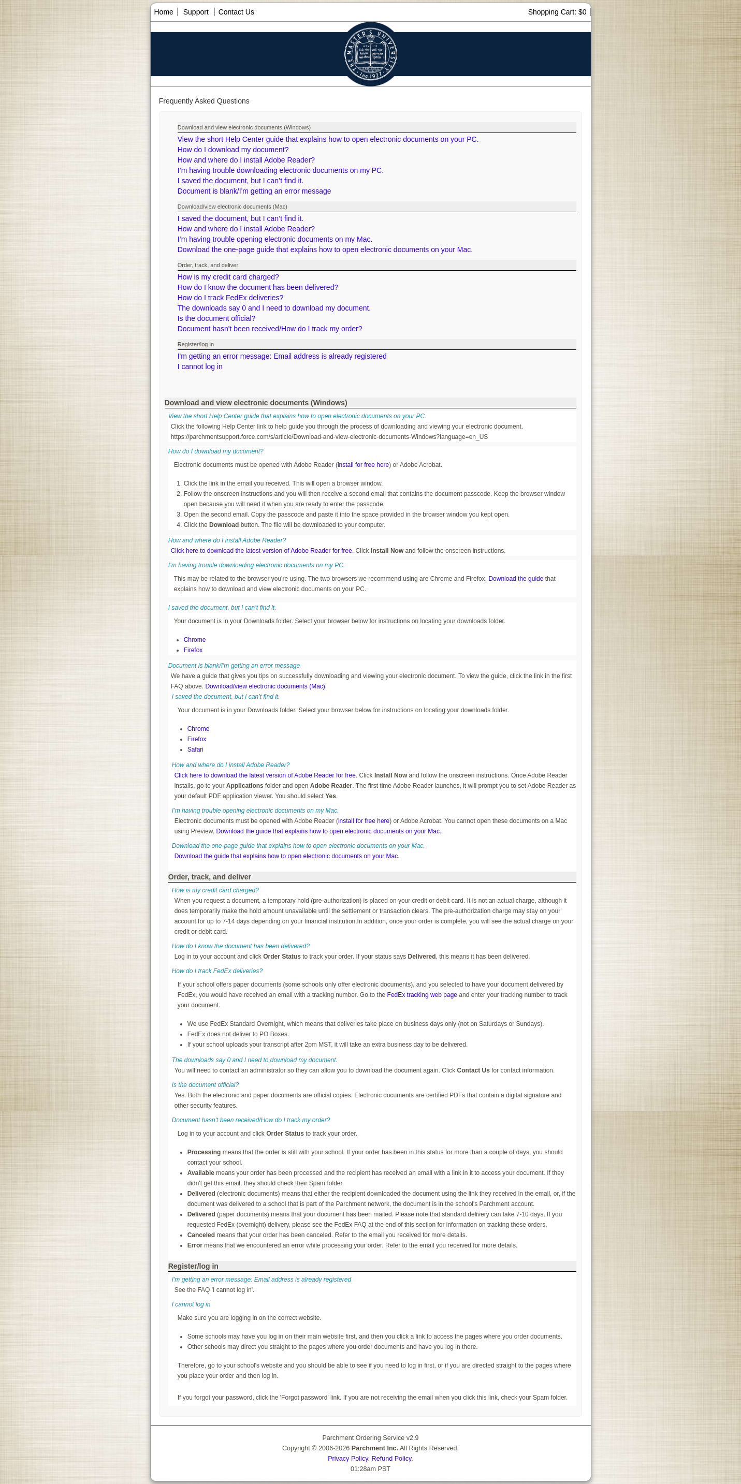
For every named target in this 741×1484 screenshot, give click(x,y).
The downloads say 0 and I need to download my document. (274, 308)
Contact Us (236, 12)
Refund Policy (392, 1458)
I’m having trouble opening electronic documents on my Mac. (275, 239)
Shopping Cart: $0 (557, 12)
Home (163, 12)
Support (196, 12)
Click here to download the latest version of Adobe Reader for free (261, 550)
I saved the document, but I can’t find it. (241, 181)
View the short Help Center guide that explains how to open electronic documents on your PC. (328, 139)
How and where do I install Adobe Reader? (246, 160)
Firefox (193, 650)
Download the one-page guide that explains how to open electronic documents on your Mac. (325, 249)
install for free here (363, 464)
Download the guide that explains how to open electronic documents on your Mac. (328, 831)
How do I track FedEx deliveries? (231, 297)
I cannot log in (200, 366)
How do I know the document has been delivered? (258, 287)
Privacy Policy (348, 1458)
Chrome (195, 639)
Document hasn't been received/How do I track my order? (270, 329)
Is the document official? (217, 318)
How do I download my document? (233, 149)
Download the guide (515, 578)
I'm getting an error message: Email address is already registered (282, 356)
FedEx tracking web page (422, 994)
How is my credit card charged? (228, 277)
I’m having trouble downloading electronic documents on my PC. (281, 170)
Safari (195, 749)
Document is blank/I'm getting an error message (254, 191)
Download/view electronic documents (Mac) (265, 686)
